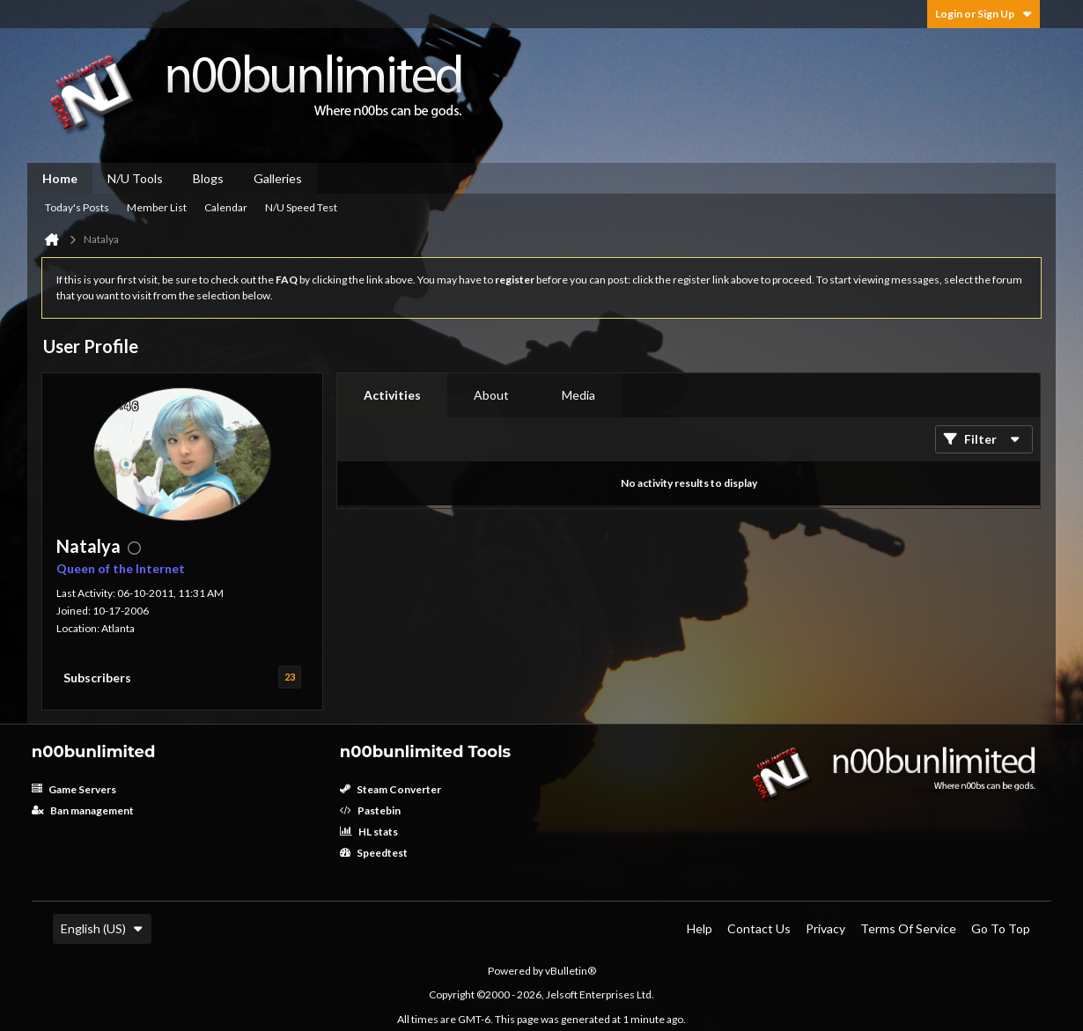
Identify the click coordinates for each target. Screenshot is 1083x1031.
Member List (157, 207)
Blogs (208, 178)
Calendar (225, 207)
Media (578, 394)
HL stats (369, 831)
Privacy (825, 928)
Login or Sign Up (983, 13)
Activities (392, 394)
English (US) (102, 928)
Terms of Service (908, 928)
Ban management (83, 810)
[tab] (392, 395)
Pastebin (370, 810)
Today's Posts (77, 207)
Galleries (278, 178)
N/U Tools (135, 178)
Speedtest (374, 852)
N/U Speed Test (301, 207)
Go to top (1000, 928)
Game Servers (74, 789)
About (491, 394)
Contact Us (759, 928)
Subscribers (97, 677)
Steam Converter (390, 789)
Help (699, 928)
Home (59, 178)
